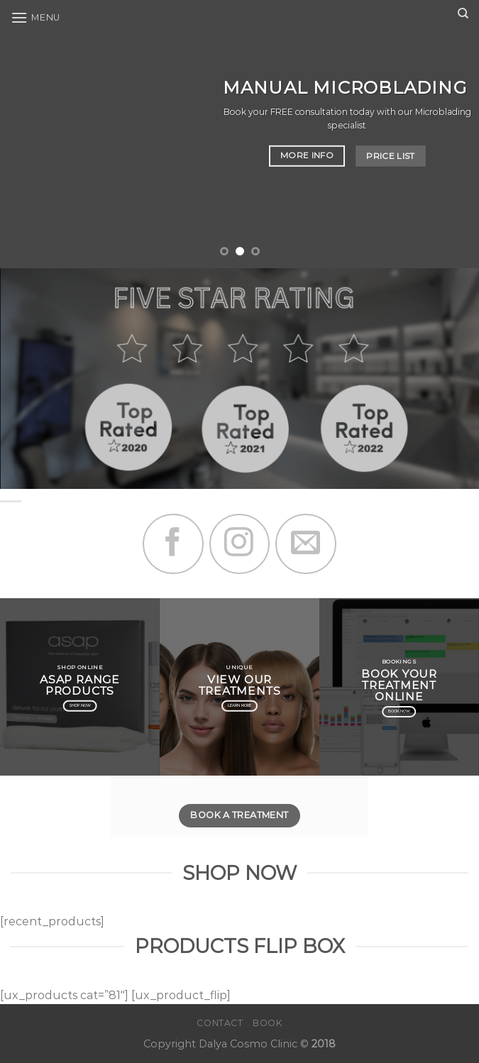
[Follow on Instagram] (239, 544)
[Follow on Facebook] (173, 544)
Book (267, 1023)
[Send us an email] (305, 544)
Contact (220, 1023)
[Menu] (35, 17)
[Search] (463, 13)
